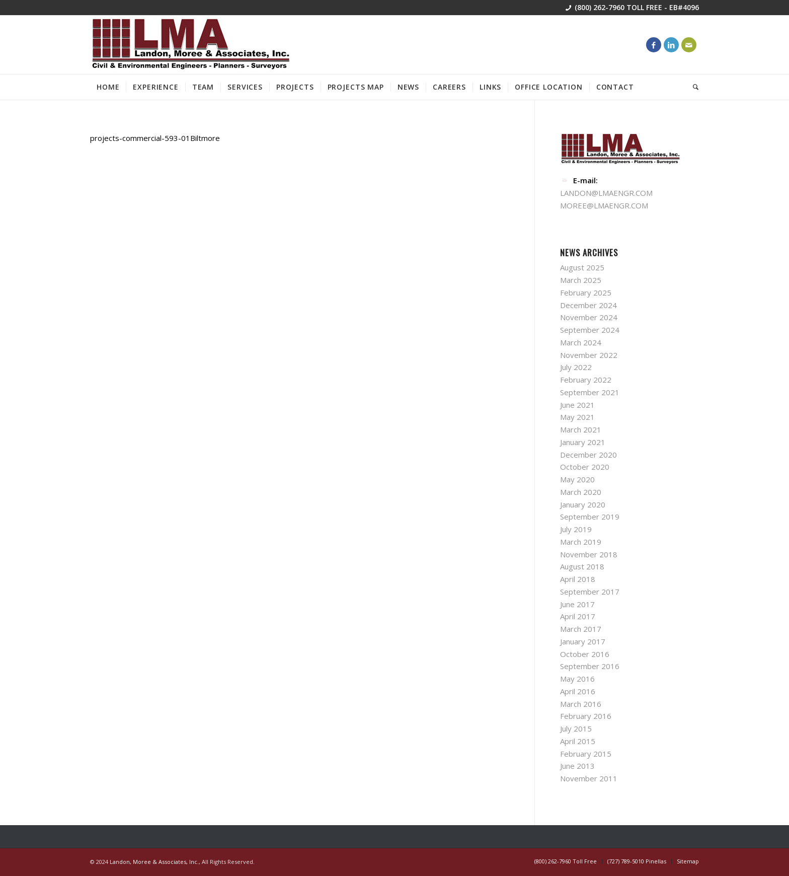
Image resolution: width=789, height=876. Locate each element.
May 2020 (577, 479)
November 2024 (588, 317)
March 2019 (580, 542)
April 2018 (577, 579)
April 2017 (577, 616)
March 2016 (580, 704)
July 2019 (576, 529)
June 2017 (577, 604)
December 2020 (588, 455)
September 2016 (589, 666)
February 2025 (585, 292)
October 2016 (584, 654)
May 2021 (577, 417)
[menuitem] (108, 87)
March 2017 (580, 629)
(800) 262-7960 (599, 7)
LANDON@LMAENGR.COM (606, 193)
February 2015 (585, 754)
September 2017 (589, 592)
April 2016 (577, 691)
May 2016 (577, 679)
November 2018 (588, 554)
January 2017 (582, 641)
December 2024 (588, 305)
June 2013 (577, 766)
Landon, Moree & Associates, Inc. (154, 861)
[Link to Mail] (688, 44)
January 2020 (582, 504)
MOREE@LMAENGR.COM (604, 205)
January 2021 (582, 442)
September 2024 (589, 330)
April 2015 (577, 741)
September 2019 (589, 517)
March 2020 (580, 492)
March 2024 (580, 342)
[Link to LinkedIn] (671, 44)
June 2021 (577, 405)
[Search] (692, 87)
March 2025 (580, 280)
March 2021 (580, 429)
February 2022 (585, 380)
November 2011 (588, 778)
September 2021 (589, 392)
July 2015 (576, 728)
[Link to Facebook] (653, 44)
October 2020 (584, 467)
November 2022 (588, 355)
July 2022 (576, 367)
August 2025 (582, 267)
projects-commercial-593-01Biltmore (155, 138)
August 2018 (582, 566)
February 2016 (585, 716)
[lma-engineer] (190, 45)
